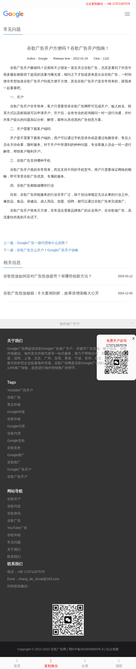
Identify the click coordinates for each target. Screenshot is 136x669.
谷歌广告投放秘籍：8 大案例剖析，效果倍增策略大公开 (51, 293)
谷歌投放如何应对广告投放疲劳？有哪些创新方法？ (47, 276)
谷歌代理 (14, 433)
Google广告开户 (19, 469)
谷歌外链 (14, 419)
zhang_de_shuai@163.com (38, 579)
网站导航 (15, 491)
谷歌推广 (14, 462)
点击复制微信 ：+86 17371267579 (108, 4)
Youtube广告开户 (20, 390)
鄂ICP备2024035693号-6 (86, 649)
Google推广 (16, 455)
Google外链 (16, 412)
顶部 (119, 662)
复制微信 (51, 662)
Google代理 (16, 426)
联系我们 (14, 557)
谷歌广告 (14, 397)
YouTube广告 (17, 528)
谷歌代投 (14, 506)
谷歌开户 (14, 499)
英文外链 (14, 404)
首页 (17, 662)
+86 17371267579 (31, 572)
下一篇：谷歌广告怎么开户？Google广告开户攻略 (40, 250)
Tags (11, 382)
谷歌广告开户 (17, 477)
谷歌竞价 (14, 448)
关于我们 (15, 341)
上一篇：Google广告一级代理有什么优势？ (35, 243)
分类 (85, 662)
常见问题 (14, 542)
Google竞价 (16, 440)
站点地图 (112, 649)
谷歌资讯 (14, 513)
